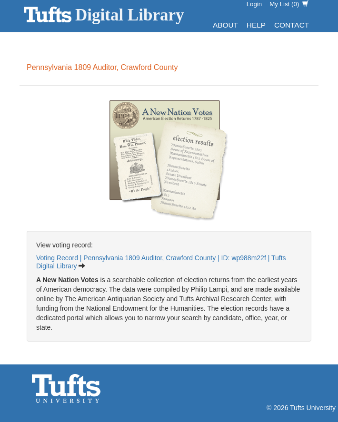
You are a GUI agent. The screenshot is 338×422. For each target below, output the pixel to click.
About (225, 25)
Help (256, 25)
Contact (291, 25)
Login (254, 4)
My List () (288, 4)
